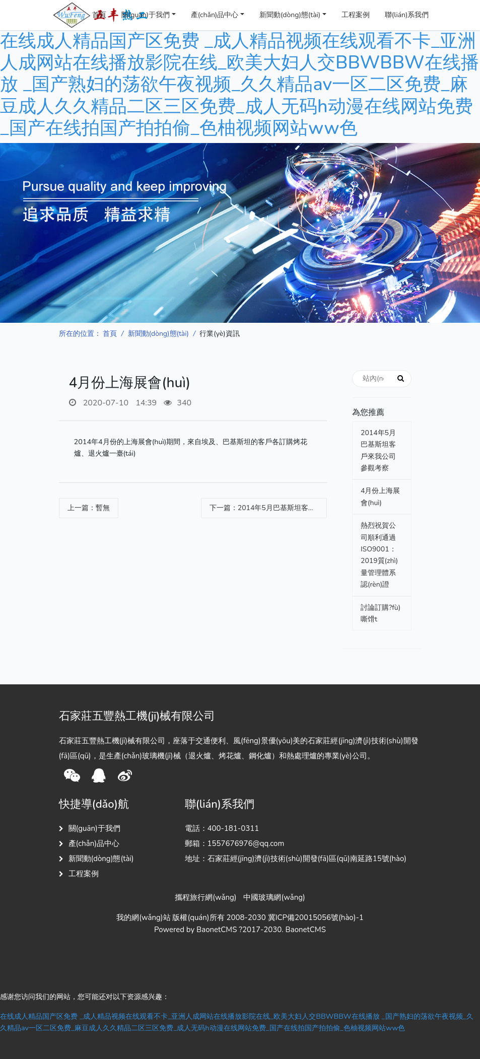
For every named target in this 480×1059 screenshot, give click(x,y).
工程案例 (355, 15)
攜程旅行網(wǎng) (205, 897)
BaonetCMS (306, 930)
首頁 (99, 15)
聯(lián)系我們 (407, 15)
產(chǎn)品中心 (215, 15)
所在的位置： (80, 333)
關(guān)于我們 (145, 15)
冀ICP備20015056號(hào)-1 (316, 917)
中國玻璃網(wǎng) (274, 897)
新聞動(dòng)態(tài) (289, 15)
